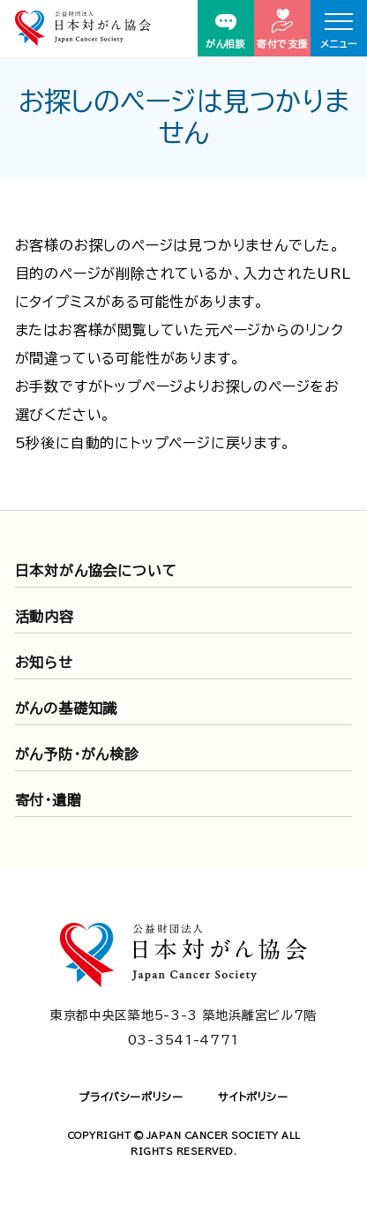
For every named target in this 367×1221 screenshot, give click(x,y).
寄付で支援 (282, 29)
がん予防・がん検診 (77, 754)
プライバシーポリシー (131, 1096)
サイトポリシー (253, 1096)
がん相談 (225, 31)
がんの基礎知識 (66, 708)
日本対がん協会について (96, 571)
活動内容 (44, 617)
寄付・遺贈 (48, 800)
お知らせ (44, 662)
